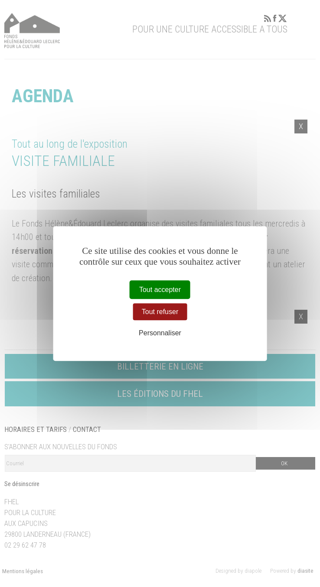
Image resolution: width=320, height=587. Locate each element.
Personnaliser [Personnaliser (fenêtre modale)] (160, 333)
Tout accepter (160, 289)
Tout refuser (160, 311)
